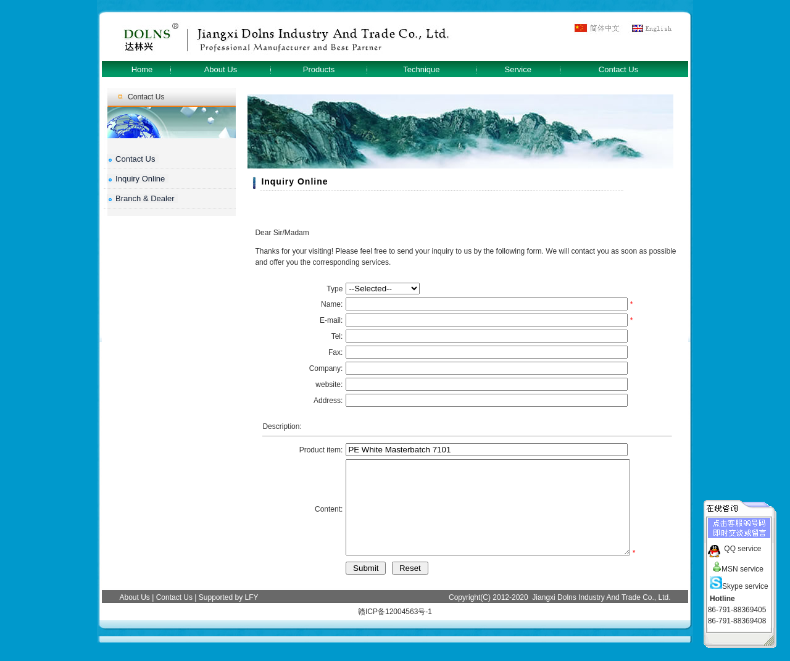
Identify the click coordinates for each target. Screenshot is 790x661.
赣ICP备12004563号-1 (395, 630)
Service (518, 69)
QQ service (742, 546)
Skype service (739, 584)
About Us (220, 69)
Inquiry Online (140, 178)
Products (319, 69)
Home (142, 69)
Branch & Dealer (144, 198)
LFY (252, 616)
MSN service (736, 566)
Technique (421, 69)
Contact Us (618, 69)
